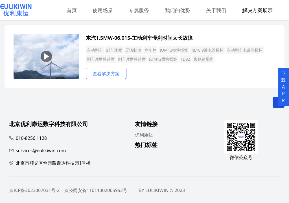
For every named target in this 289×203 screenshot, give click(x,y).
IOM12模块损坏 (174, 50)
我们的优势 (177, 10)
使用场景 (103, 10)
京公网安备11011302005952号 (95, 190)
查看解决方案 (106, 73)
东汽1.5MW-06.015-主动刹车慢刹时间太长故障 (139, 37)
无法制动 (133, 50)
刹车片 (150, 50)
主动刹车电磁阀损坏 (244, 50)
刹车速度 (114, 50)
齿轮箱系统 (203, 59)
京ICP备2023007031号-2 (34, 190)
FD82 (185, 59)
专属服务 (139, 10)
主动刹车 (95, 50)
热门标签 (146, 146)
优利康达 (144, 135)
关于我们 (216, 10)
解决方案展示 (257, 10)
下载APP (283, 86)
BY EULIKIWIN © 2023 (162, 190)
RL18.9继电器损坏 (207, 50)
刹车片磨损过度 (101, 59)
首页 (72, 10)
